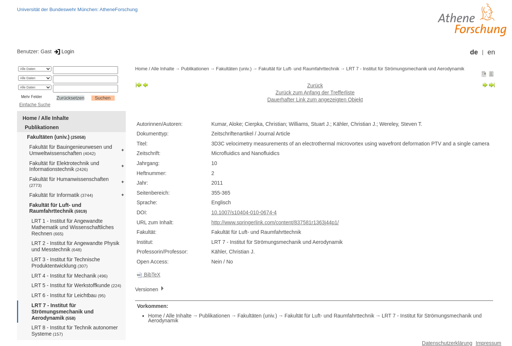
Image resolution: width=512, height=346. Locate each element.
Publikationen (42, 127)
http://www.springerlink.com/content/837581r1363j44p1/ (275, 222)
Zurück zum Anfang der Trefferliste (315, 92)
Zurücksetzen (71, 98)
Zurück (315, 85)
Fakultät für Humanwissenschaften (69, 182)
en (491, 52)
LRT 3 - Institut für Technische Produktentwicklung (65, 262)
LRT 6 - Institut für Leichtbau (68, 295)
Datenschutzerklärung (447, 343)
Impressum (488, 343)
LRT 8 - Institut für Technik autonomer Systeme (74, 331)
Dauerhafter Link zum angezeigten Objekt (315, 100)
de (474, 52)
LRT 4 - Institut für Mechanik (69, 276)
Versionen (150, 288)
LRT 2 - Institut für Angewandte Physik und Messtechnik (75, 246)
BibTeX (148, 275)
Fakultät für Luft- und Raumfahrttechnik (58, 208)
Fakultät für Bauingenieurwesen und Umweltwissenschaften (70, 150)
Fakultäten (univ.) (56, 137)
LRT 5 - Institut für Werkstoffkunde (76, 285)
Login (63, 51)
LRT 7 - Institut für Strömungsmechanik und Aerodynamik (62, 311)
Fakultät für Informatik (61, 195)
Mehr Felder (31, 96)
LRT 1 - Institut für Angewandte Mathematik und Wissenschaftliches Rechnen (72, 227)
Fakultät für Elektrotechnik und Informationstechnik (64, 166)
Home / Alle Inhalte (46, 118)
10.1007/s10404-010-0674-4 (244, 212)
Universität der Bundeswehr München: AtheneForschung (77, 9)
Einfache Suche (34, 104)
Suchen (103, 98)
